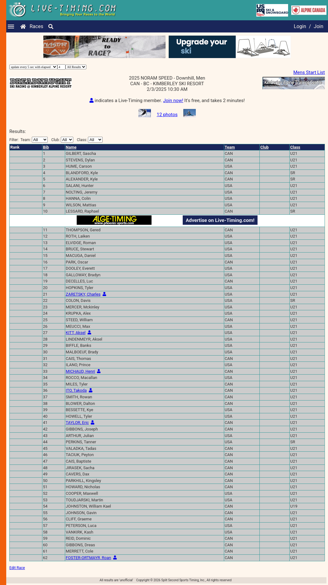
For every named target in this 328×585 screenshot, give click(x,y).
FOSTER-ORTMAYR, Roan (88, 557)
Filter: (28, 140)
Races (36, 26)
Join (318, 26)
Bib (46, 147)
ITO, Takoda (76, 390)
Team (230, 147)
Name (71, 147)
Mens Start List (309, 72)
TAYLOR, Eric (77, 422)
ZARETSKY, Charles (83, 294)
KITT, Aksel (75, 332)
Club (264, 147)
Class (295, 147)
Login (300, 26)
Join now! (173, 100)
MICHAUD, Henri (80, 371)
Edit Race (17, 568)
